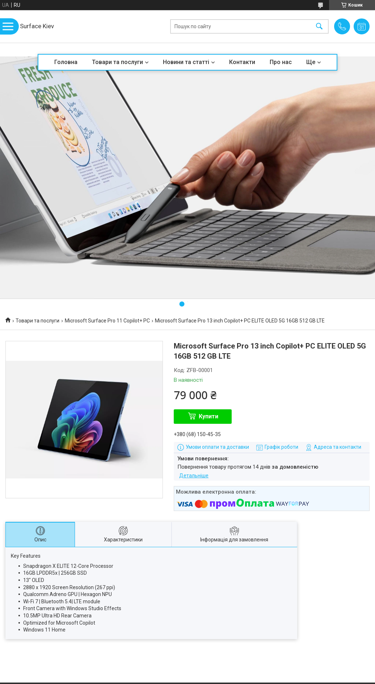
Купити (208, 416)
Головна (65, 62)
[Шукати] (319, 26)
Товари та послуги (117, 62)
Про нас (281, 62)
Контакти (242, 62)
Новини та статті (186, 62)
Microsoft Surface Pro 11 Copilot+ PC (107, 321)
